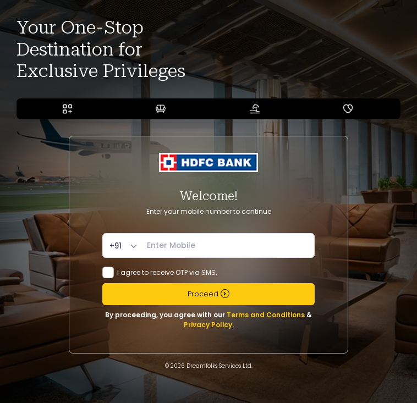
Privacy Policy (208, 324)
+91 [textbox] (115, 246)
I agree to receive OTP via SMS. (167, 272)
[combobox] (124, 246)
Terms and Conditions (266, 314)
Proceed (208, 294)
